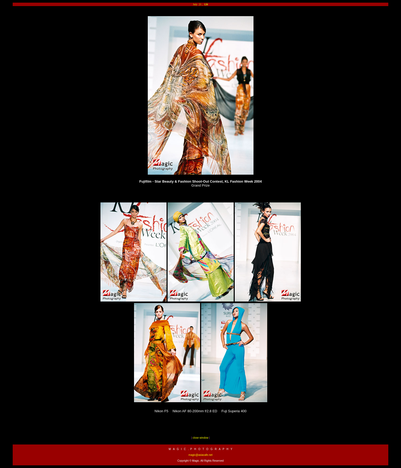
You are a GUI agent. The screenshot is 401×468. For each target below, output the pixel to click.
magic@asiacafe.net (200, 454)
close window (200, 437)
